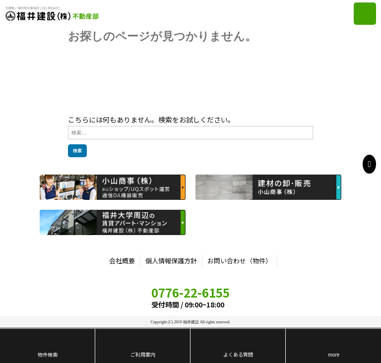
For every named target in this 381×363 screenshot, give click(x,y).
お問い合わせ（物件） (239, 260)
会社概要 (122, 260)
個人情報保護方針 (171, 260)
